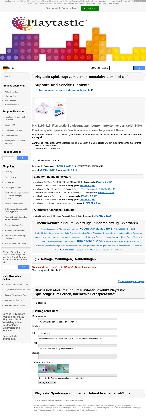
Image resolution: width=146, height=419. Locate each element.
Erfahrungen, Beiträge (14, 130)
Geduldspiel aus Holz (13, 188)
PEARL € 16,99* (103, 215)
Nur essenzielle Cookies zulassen (62, 8)
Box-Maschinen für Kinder (15, 243)
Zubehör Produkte (12, 105)
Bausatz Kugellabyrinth (14, 204)
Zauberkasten (10, 177)
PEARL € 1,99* (87, 185)
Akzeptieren (90, 8)
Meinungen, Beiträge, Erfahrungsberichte (64, 90)
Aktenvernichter (17, 284)
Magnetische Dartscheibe (15, 230)
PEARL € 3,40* (93, 203)
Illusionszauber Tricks (17, 290)
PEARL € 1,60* (104, 182)
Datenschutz (113, 3)
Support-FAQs (10, 125)
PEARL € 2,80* (87, 199)
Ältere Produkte (11, 96)
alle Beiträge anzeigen (132, 281)
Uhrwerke (13, 300)
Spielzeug (8, 172)
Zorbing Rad (10, 182)
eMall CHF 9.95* (70, 170)
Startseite (95, 68)
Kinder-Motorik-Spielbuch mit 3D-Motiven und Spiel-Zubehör (17, 195)
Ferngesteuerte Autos (16, 295)
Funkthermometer (15, 305)
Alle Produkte (10, 100)
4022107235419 (83, 166)
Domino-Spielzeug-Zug (14, 225)
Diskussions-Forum (12, 135)
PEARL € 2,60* (63, 166)
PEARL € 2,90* (89, 196)
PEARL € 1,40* (107, 189)
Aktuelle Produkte (12, 92)
